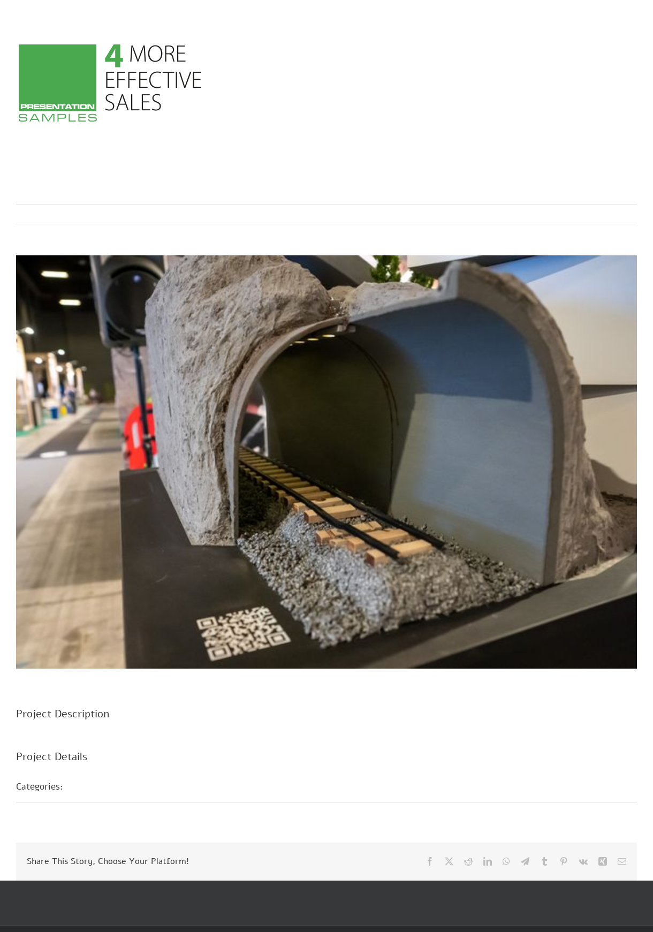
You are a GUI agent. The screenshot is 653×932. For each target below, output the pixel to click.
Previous (581, 213)
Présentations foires (116, 786)
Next (618, 213)
